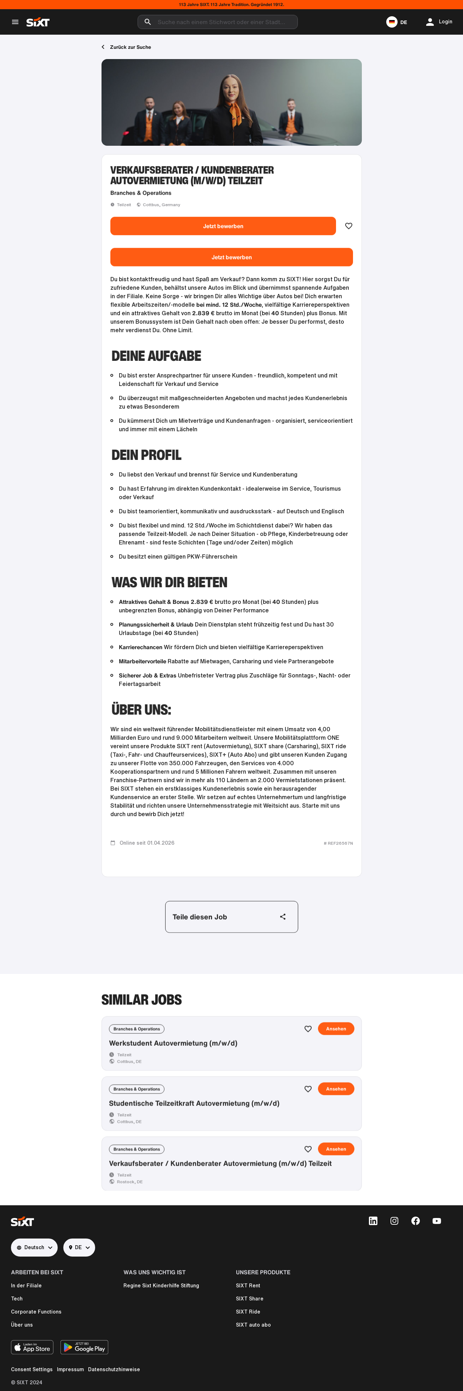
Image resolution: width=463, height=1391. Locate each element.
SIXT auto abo (253, 1324)
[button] (396, 22)
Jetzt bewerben (223, 246)
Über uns (22, 1324)
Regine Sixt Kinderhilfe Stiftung (161, 1285)
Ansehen (336, 1068)
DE (75, 1247)
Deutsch (30, 1247)
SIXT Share (250, 1298)
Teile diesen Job (230, 936)
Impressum (70, 1369)
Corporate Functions (36, 1311)
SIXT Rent (248, 1285)
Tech (17, 1298)
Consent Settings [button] (32, 1369)
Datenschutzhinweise (114, 1369)
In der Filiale (26, 1285)
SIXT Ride (248, 1311)
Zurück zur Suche (126, 47)
